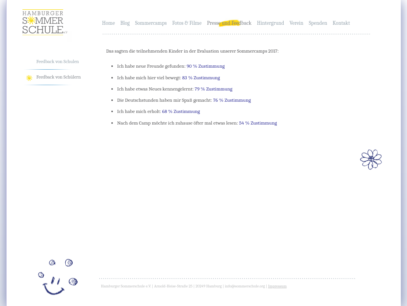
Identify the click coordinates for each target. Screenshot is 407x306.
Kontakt (341, 23)
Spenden (318, 23)
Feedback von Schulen (57, 61)
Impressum (277, 286)
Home (108, 23)
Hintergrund (270, 23)
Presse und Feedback (229, 23)
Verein (296, 23)
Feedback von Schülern (58, 77)
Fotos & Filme (186, 23)
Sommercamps (151, 23)
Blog (124, 23)
